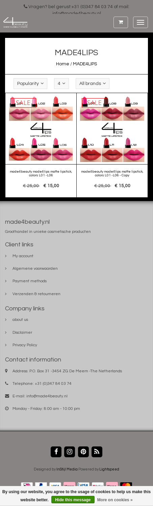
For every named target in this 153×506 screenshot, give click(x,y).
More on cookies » (115, 500)
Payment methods (29, 281)
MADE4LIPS (85, 64)
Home (62, 64)
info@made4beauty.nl (47, 396)
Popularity (30, 83)
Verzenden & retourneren (36, 294)
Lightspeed (109, 469)
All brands (92, 83)
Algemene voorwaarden (35, 268)
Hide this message (73, 500)
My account (22, 256)
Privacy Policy (24, 345)
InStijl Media (67, 469)
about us (20, 319)
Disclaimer (22, 332)
